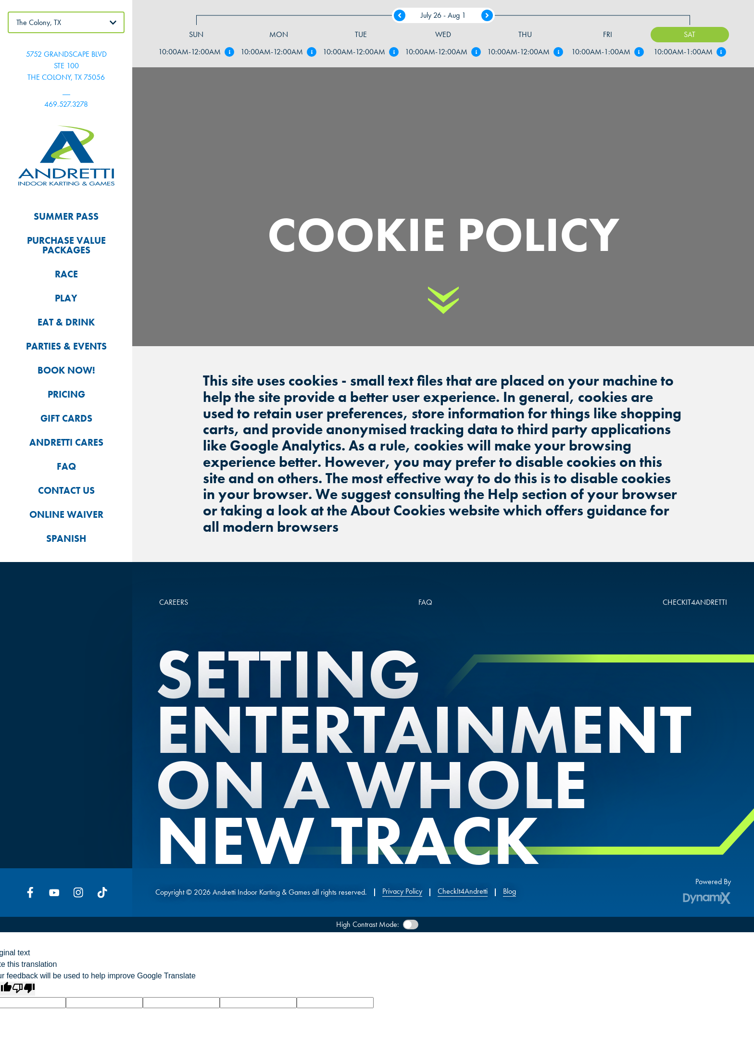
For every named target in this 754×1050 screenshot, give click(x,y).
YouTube (54, 892)
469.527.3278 (66, 104)
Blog (509, 891)
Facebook (30, 892)
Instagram (78, 892)
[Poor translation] (23, 989)
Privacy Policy (402, 891)
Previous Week (399, 15)
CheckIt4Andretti (463, 891)
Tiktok (102, 892)
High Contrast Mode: (367, 924)
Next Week (487, 15)
